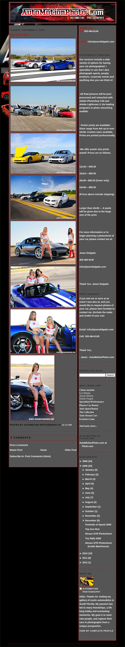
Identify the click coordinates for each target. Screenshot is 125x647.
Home (43, 450)
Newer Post (16, 450)
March (88, 479)
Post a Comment (19, 445)
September (91, 506)
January (89, 470)
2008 (85, 461)
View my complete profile (96, 631)
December (90, 520)
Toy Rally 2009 (93, 538)
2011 (85, 558)
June (87, 493)
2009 (85, 466)
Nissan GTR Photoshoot (98, 533)
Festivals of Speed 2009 (98, 524)
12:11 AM (67, 425)
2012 (85, 562)
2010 (85, 553)
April (87, 483)
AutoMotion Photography (91, 590)
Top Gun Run (19, 34)
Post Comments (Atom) (38, 456)
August (89, 502)
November (90, 516)
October (89, 511)
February (90, 474)
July (87, 497)
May (87, 488)
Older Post (70, 450)
